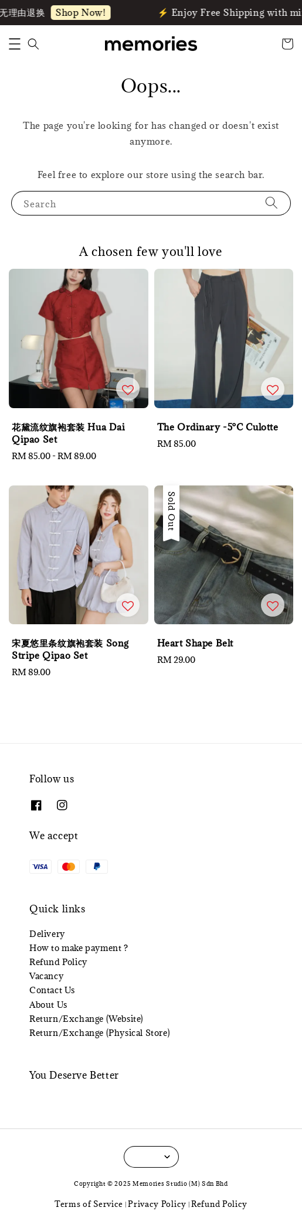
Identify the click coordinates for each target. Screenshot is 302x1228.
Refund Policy (58, 961)
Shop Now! (82, 12)
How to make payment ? (78, 947)
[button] (15, 44)
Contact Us (52, 990)
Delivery (47, 933)
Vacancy (46, 975)
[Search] (271, 202)
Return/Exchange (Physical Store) (99, 1032)
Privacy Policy (157, 1204)
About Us (48, 1004)
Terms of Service (89, 1204)
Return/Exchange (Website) (86, 1018)
